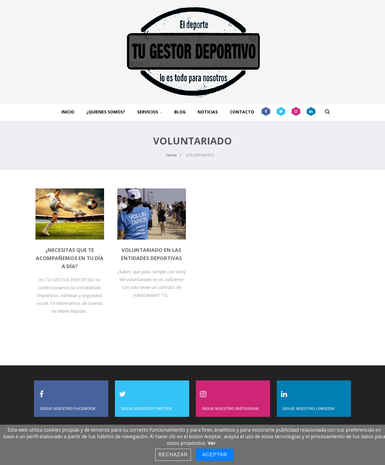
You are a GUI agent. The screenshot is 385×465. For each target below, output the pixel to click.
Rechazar (173, 454)
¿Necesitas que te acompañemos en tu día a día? (69, 258)
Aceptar (214, 454)
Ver (212, 443)
